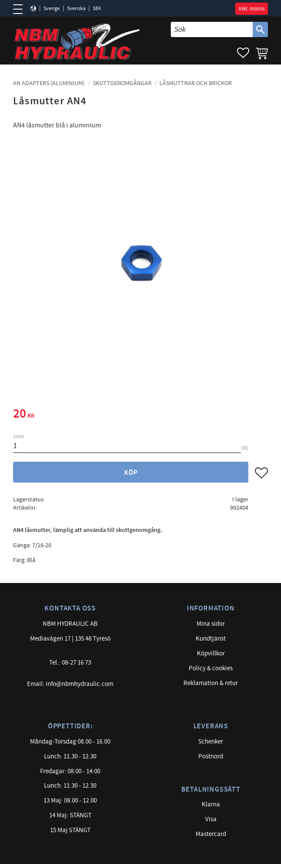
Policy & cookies (211, 668)
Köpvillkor (211, 653)
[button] (20, 9)
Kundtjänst (211, 638)
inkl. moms (251, 8)
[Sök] (260, 29)
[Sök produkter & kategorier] (212, 29)
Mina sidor (210, 624)
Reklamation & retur (210, 683)
